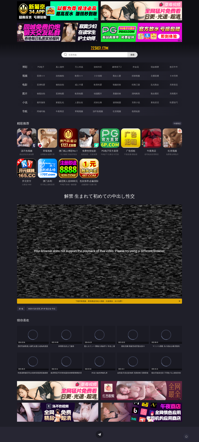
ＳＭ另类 (174, 75)
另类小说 (136, 102)
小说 (24, 102)
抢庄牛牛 (174, 66)
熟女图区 (155, 93)
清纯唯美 (136, 93)
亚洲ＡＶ (41, 75)
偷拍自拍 (60, 84)
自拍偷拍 (60, 75)
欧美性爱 (98, 84)
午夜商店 (60, 111)
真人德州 (60, 66)
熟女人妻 (117, 75)
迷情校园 (117, 102)
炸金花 (136, 66)
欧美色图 (79, 93)
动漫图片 (98, 93)
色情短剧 (136, 111)
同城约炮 (41, 111)
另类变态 (174, 84)
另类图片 (174, 93)
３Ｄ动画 (98, 75)
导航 (24, 111)
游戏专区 (98, 66)
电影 (24, 84)
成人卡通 (79, 84)
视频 (24, 75)
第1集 (21, 308)
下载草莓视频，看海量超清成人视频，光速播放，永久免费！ (128, 301)
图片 (24, 93)
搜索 (132, 54)
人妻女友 (79, 102)
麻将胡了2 (116, 66)
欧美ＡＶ (79, 75)
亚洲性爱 (41, 84)
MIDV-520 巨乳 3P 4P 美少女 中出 (41, 308)
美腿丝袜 (117, 93)
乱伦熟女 (155, 84)
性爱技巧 (174, 102)
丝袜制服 (136, 75)
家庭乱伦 (60, 102)
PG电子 (41, 66)
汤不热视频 (98, 111)
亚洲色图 (60, 93)
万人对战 (79, 66)
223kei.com (99, 48)
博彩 (24, 67)
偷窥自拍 (41, 93)
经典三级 (136, 84)
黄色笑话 (155, 102)
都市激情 (41, 102)
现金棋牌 (155, 66)
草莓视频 (79, 111)
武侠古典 (98, 102)
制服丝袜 (117, 84)
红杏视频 (117, 111)
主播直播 (155, 75)
